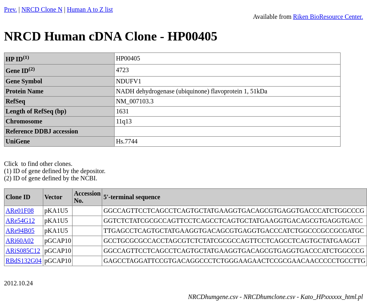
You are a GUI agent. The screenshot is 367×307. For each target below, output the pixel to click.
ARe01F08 (20, 210)
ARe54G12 (20, 220)
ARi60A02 (20, 240)
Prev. (10, 9)
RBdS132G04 (24, 260)
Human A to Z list (90, 9)
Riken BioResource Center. (328, 16)
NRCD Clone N (42, 9)
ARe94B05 (20, 230)
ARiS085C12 (23, 250)
